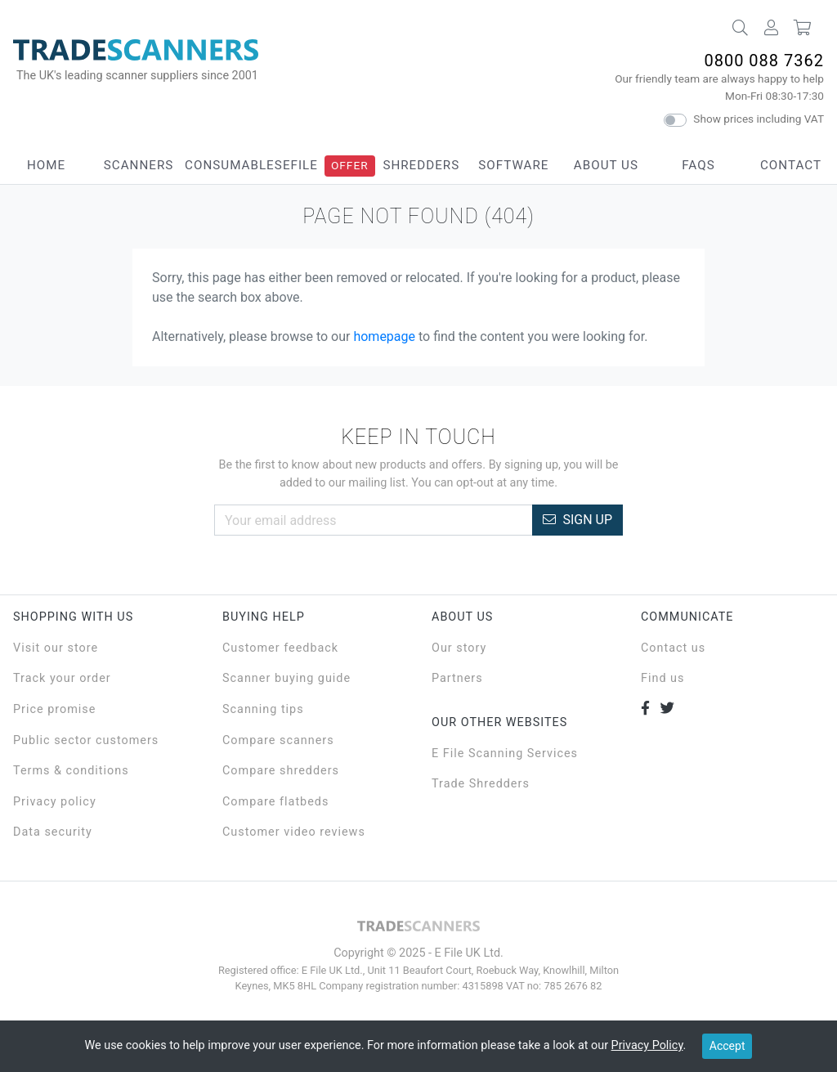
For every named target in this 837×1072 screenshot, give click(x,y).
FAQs (698, 165)
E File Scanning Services (505, 753)
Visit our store (55, 648)
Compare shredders (280, 771)
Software (513, 165)
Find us (662, 678)
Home (46, 165)
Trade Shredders (481, 784)
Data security (52, 832)
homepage (384, 336)
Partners (457, 678)
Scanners (139, 165)
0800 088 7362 (764, 60)
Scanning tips (263, 709)
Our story (459, 648)
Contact (790, 165)
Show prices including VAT (758, 118)
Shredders (421, 165)
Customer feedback (280, 648)
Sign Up (577, 519)
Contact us (673, 648)
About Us (606, 165)
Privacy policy (54, 802)
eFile (300, 165)
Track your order (62, 678)
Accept (727, 1045)
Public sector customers (86, 740)
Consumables (234, 165)
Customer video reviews (293, 832)
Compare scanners (278, 740)
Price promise (54, 709)
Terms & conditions (71, 771)
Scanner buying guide (286, 678)
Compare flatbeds (275, 802)
